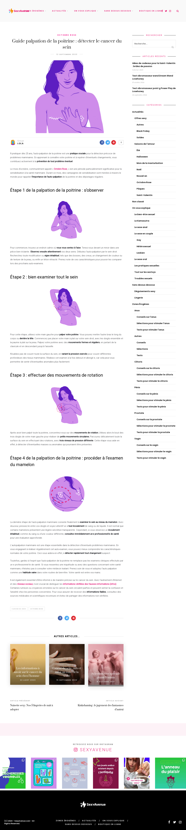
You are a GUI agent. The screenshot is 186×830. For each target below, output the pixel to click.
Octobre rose (36, 609)
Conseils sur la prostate (149, 419)
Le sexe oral (140, 259)
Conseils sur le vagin (147, 445)
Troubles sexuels (143, 278)
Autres (140, 124)
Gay (139, 240)
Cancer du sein (19, 609)
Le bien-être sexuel (144, 214)
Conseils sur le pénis (147, 393)
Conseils (141, 342)
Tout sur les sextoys (145, 272)
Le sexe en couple (143, 233)
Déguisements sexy (144, 291)
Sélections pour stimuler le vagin (154, 451)
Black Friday (143, 131)
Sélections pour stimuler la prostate (156, 425)
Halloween (142, 156)
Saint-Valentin (144, 195)
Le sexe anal (140, 227)
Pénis (137, 387)
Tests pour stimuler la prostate (153, 432)
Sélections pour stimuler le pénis (154, 400)
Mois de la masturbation (150, 163)
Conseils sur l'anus (146, 316)
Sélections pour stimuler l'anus (153, 323)
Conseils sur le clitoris (148, 368)
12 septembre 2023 (66, 54)
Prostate (139, 413)
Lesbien (141, 252)
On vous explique (85, 11)
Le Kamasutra (141, 220)
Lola (20, 143)
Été (138, 150)
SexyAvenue (96, 748)
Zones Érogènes (34, 11)
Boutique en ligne (150, 11)
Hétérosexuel (144, 246)
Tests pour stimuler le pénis (151, 406)
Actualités (59, 11)
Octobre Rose (67, 35)
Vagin (137, 438)
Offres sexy (140, 118)
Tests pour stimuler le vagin (151, 457)
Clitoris (138, 361)
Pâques (141, 188)
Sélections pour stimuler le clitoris (155, 374)
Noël (139, 169)
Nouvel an (142, 175)
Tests (140, 355)
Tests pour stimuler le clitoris (152, 381)
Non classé (138, 201)
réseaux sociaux (25, 584)
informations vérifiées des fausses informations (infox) (89, 584)
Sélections (142, 348)
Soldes (140, 137)
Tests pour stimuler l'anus (150, 329)
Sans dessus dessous (117, 11)
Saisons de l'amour (144, 143)
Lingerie (138, 297)
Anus (137, 310)
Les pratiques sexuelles (146, 265)
